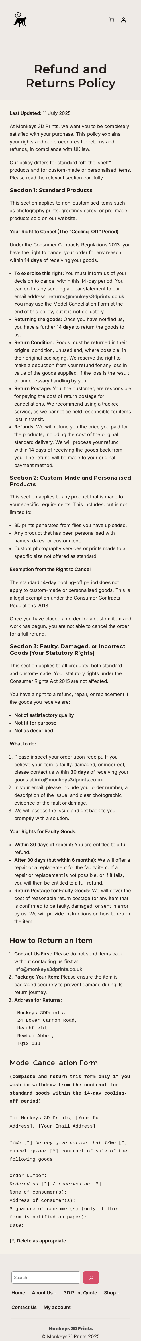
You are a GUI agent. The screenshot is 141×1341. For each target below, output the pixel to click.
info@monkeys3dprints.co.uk (69, 780)
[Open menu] (99, 20)
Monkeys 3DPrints (70, 1317)
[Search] (91, 1266)
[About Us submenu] (55, 1282)
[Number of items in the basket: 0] (112, 20)
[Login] (124, 20)
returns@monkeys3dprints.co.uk (86, 296)
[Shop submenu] (118, 1282)
